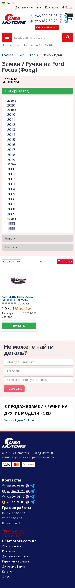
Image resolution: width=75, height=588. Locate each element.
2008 (11, 209)
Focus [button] (11, 247)
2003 (11, 184)
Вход (67, 7)
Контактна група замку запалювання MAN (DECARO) (17, 298)
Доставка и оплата (28, 7)
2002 (11, 179)
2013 (11, 129)
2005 (11, 194)
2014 (11, 134)
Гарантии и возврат (15, 561)
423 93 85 (13, 502)
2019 (11, 159)
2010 (11, 114)
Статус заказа (11, 546)
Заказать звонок (13, 531)
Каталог (7, 571)
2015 (11, 139)
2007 (11, 204)
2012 (11, 124)
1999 (11, 228)
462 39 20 (44, 20)
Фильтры (65, 261)
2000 (11, 169)
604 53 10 (13, 496)
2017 (11, 149)
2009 (11, 214)
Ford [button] (10, 238)
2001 (11, 174)
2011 (11, 119)
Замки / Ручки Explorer (19, 420)
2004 (11, 189)
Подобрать (14, 388)
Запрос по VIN (13, 535)
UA (6, 3)
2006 (11, 199)
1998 (11, 223)
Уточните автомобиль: (12, 80)
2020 (11, 105)
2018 (11, 154)
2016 (11, 144)
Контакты (51, 7)
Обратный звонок (47, 27)
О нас (6, 576)
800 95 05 (44, 15)
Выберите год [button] (18, 91)
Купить (19, 326)
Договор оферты (13, 566)
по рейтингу (11, 261)
